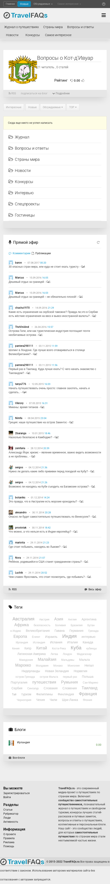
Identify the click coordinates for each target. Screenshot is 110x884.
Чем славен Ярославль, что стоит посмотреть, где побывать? (47, 576)
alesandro (21, 512)
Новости (12, 35)
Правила (9, 838)
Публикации (41, 253)
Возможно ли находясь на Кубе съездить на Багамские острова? (49, 486)
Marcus (19, 277)
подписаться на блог (34, 93)
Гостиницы (22, 215)
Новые (24, 4)
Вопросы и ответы (80, 27)
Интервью (21, 193)
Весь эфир (92, 589)
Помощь (8, 846)
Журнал (19, 137)
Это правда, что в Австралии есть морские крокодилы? (43, 501)
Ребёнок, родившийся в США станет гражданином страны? (45, 561)
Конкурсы (33, 35)
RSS (12, 93)
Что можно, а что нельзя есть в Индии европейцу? (40, 531)
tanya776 (20, 384)
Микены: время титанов (23, 407)
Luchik (19, 572)
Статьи (7, 809)
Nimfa (18, 418)
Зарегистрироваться (16, 793)
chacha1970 (22, 307)
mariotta (20, 542)
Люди (7, 817)
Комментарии (19, 253)
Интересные (13, 107)
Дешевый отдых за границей (26, 281)
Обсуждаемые (43, 3)
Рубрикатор (10, 813)
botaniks (20, 497)
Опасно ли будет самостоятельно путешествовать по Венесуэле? (49, 516)
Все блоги (17, 757)
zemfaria (20, 448)
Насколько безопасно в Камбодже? (30, 437)
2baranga (20, 433)
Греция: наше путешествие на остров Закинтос (38, 422)
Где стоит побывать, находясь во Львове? (35, 546)
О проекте (9, 834)
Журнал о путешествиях (21, 27)
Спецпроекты (24, 204)
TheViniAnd (22, 326)
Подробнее (61, 93)
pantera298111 (24, 345)
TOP (73, 107)
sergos (19, 467)
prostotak (20, 527)
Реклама (8, 842)
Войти (7, 797)
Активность (10, 821)
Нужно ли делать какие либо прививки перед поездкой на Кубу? (48, 471)
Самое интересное (69, 3)
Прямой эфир (25, 242)
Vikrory (19, 403)
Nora (18, 557)
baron (18, 262)
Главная (10, 3)
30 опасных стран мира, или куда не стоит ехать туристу (44, 266)
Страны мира (53, 27)
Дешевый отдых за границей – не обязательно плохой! (42, 296)
